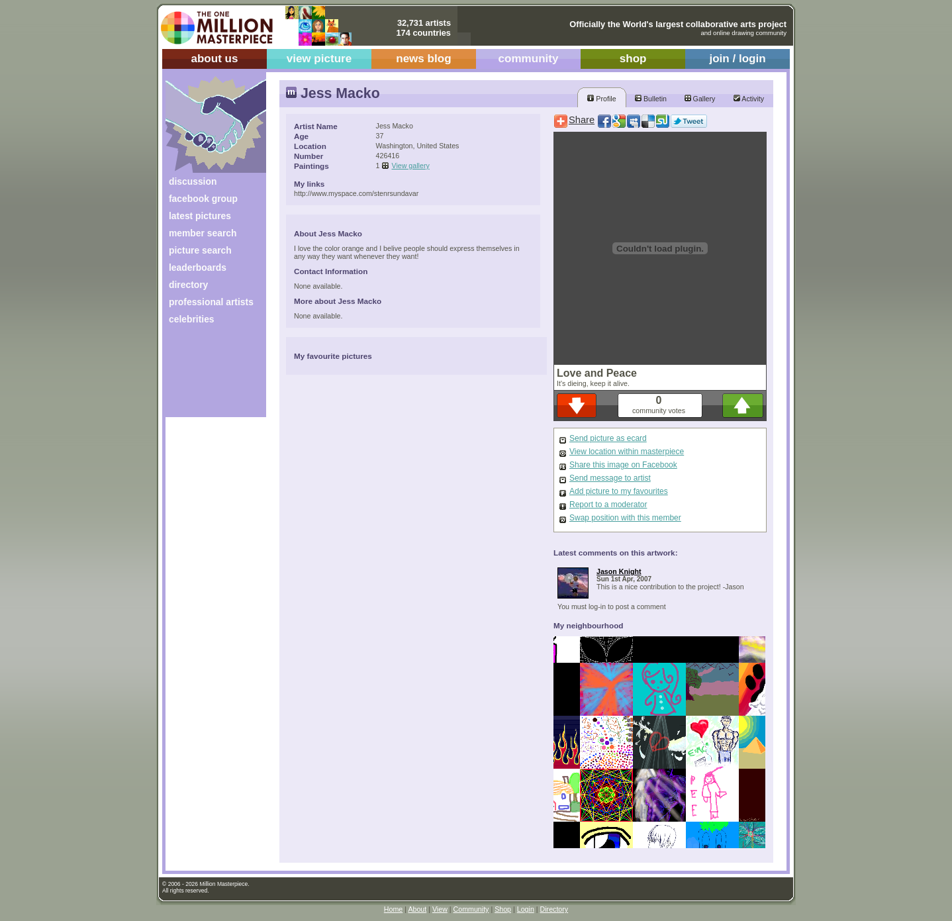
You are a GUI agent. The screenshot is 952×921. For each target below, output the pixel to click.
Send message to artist (610, 478)
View (440, 909)
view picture (319, 58)
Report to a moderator (608, 504)
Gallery (700, 99)
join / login (737, 58)
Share (582, 120)
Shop (503, 909)
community (529, 58)
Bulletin (651, 99)
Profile (601, 99)
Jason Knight (619, 571)
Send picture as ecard (608, 438)
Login (525, 909)
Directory (554, 909)
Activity (749, 99)
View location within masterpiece (626, 451)
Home (393, 909)
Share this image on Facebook (623, 464)
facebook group (203, 198)
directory (188, 284)
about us (214, 58)
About (417, 909)
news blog (423, 58)
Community (471, 909)
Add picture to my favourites (618, 491)
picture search (200, 250)
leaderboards (197, 267)
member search (202, 233)
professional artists (211, 302)
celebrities (191, 319)
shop (633, 58)
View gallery (411, 166)
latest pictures (200, 216)
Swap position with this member (625, 517)
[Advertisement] (207, 375)
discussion (192, 181)
